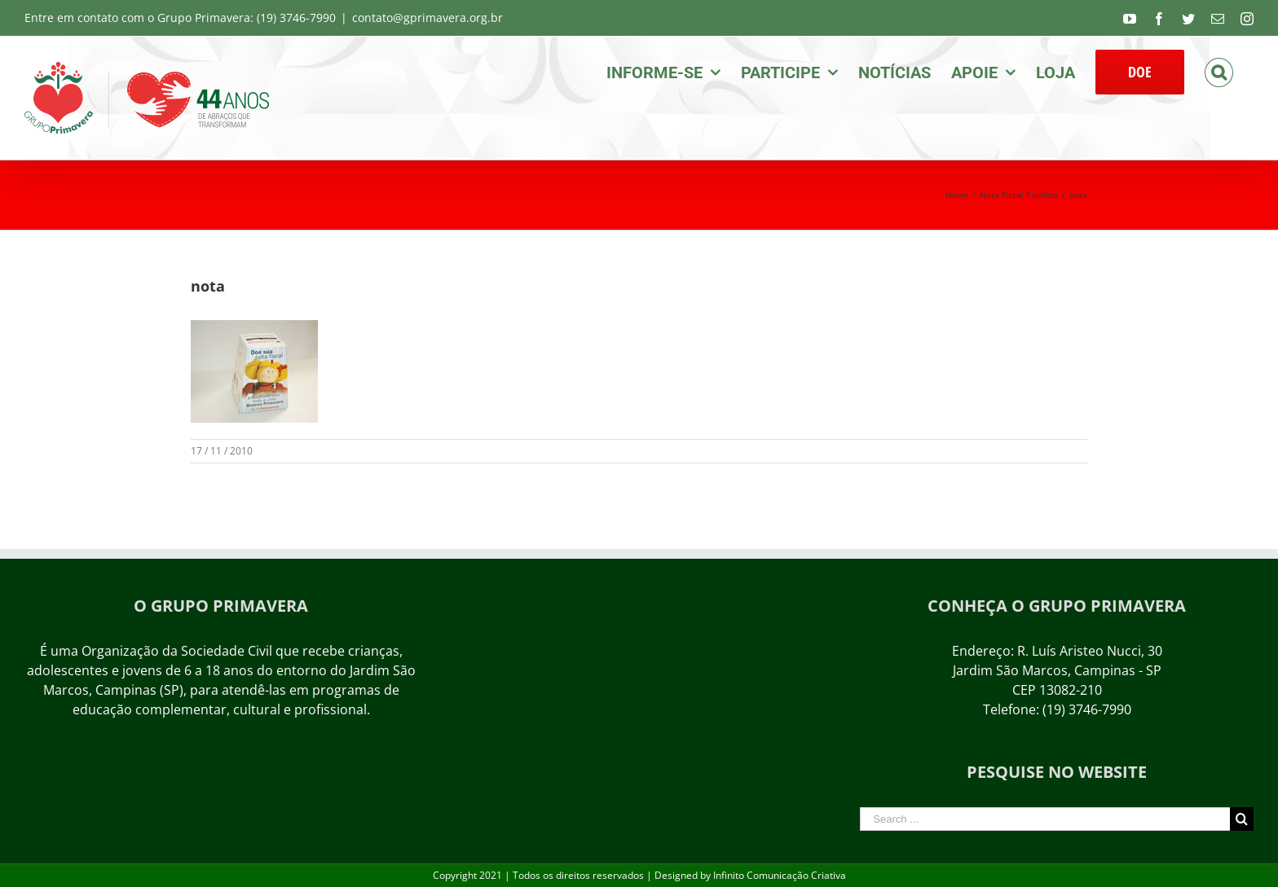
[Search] (1219, 71)
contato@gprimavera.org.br (427, 17)
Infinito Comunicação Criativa (779, 875)
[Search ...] (1045, 819)
